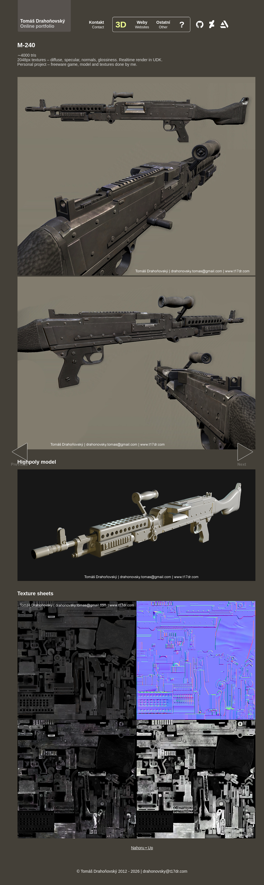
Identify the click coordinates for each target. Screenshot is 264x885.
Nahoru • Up (142, 848)
